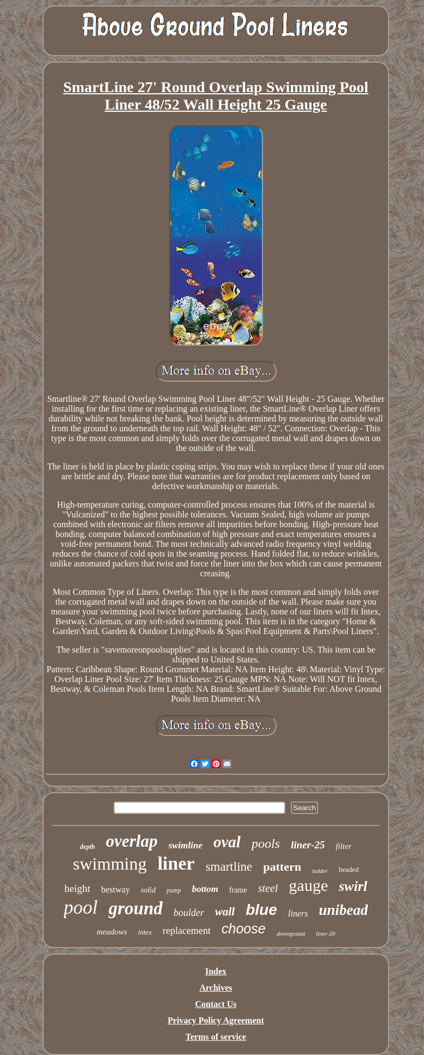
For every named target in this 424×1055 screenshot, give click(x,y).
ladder (320, 870)
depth (87, 847)
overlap (132, 841)
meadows (112, 931)
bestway (115, 889)
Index (215, 971)
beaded (349, 869)
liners (298, 913)
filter (343, 846)
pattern (282, 866)
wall (225, 911)
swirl (353, 886)
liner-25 (308, 845)
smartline (229, 866)
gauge (308, 885)
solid (148, 890)
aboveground (291, 934)
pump (173, 890)
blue (261, 909)
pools (266, 843)
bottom (205, 889)
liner (176, 863)
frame (238, 890)
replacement (187, 930)
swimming (110, 863)
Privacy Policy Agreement (216, 1020)
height (77, 888)
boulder (189, 912)
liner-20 (325, 933)
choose (244, 928)
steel (268, 888)
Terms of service (216, 1036)
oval (227, 842)
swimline (185, 845)
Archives (215, 987)
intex (145, 932)
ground (136, 908)
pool (81, 907)
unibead (343, 910)
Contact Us (216, 1004)
